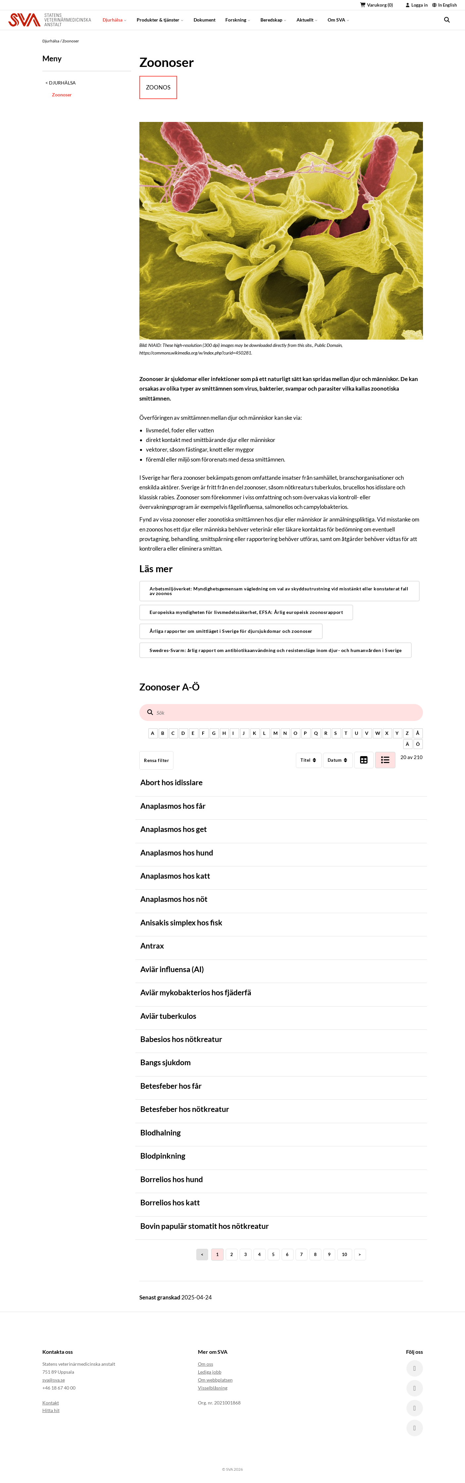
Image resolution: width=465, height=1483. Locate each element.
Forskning (238, 20)
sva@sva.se (53, 1380)
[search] (447, 20)
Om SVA (338, 20)
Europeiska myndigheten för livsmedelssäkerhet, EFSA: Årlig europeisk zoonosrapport (246, 612)
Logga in (416, 5)
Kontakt (50, 1402)
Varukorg (376, 5)
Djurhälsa (115, 20)
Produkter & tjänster (160, 20)
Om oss (205, 1364)
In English (444, 5)
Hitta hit (51, 1410)
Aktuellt (307, 20)
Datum (338, 760)
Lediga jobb (209, 1372)
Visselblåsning (212, 1388)
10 (345, 1254)
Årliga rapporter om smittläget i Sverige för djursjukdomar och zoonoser (231, 631)
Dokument (204, 20)
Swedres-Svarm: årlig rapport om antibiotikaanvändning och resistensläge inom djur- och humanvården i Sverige (275, 650)
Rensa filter (156, 760)
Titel (309, 760)
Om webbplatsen (215, 1380)
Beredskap (273, 20)
